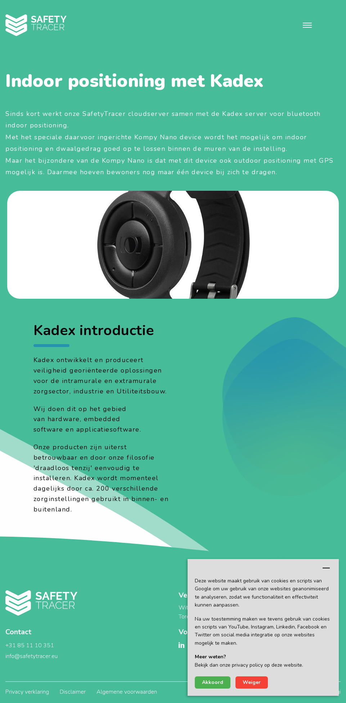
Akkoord (212, 682)
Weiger (252, 682)
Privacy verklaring (27, 692)
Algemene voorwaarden (126, 692)
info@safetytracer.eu (31, 656)
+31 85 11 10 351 (29, 645)
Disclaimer (73, 692)
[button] (307, 25)
